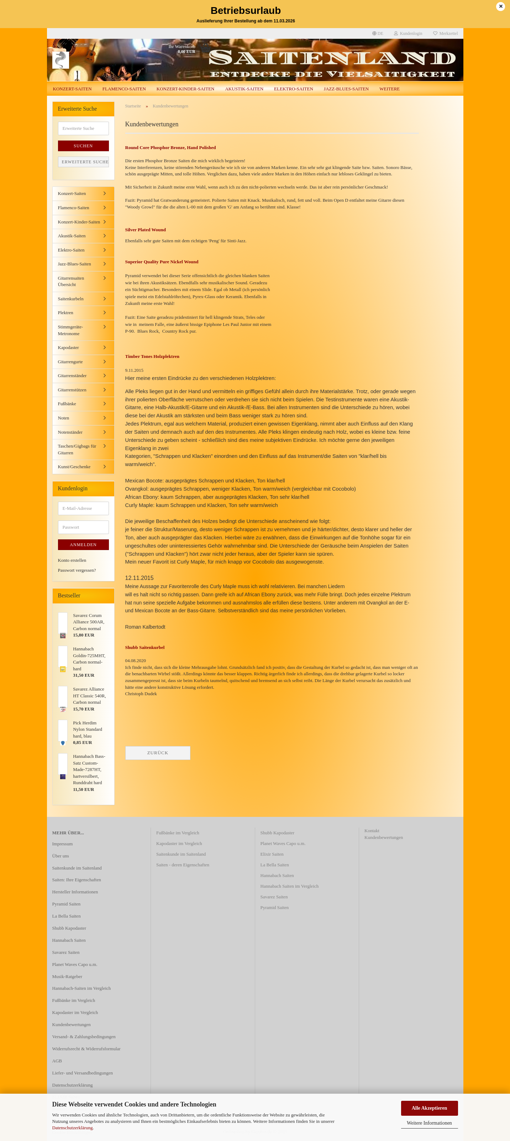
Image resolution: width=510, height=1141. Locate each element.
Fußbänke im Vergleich (73, 1000)
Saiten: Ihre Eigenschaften (76, 879)
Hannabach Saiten (69, 940)
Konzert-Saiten (72, 88)
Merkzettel (445, 33)
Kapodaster (68, 347)
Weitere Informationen (429, 1123)
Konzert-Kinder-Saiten (186, 88)
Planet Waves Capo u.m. (75, 964)
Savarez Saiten (66, 952)
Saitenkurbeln (71, 298)
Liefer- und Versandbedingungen (82, 1073)
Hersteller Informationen (75, 891)
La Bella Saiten (66, 916)
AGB (57, 1060)
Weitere (389, 88)
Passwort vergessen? (77, 570)
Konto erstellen (72, 560)
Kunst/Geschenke (74, 466)
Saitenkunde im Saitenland (77, 868)
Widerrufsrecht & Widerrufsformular (86, 1048)
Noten (63, 418)
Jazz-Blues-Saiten (346, 88)
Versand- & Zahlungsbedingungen (84, 1036)
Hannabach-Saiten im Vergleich (81, 988)
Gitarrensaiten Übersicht (71, 281)
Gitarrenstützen (72, 389)
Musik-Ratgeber (67, 976)
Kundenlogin (408, 33)
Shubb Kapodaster (69, 928)
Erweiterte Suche (85, 161)
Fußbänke (67, 403)
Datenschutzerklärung (72, 1127)
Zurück (157, 752)
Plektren (65, 312)
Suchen (83, 145)
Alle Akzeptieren (429, 1108)
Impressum (62, 843)
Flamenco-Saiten (124, 88)
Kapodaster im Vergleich (75, 1012)
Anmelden (83, 544)
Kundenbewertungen (71, 1024)
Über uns (60, 856)
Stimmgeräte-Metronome (70, 330)
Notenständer (70, 432)
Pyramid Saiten (66, 904)
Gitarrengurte (70, 361)
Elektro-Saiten (293, 88)
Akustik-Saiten (244, 88)
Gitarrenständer (72, 375)
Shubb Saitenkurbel (145, 647)
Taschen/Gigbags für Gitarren (77, 449)
